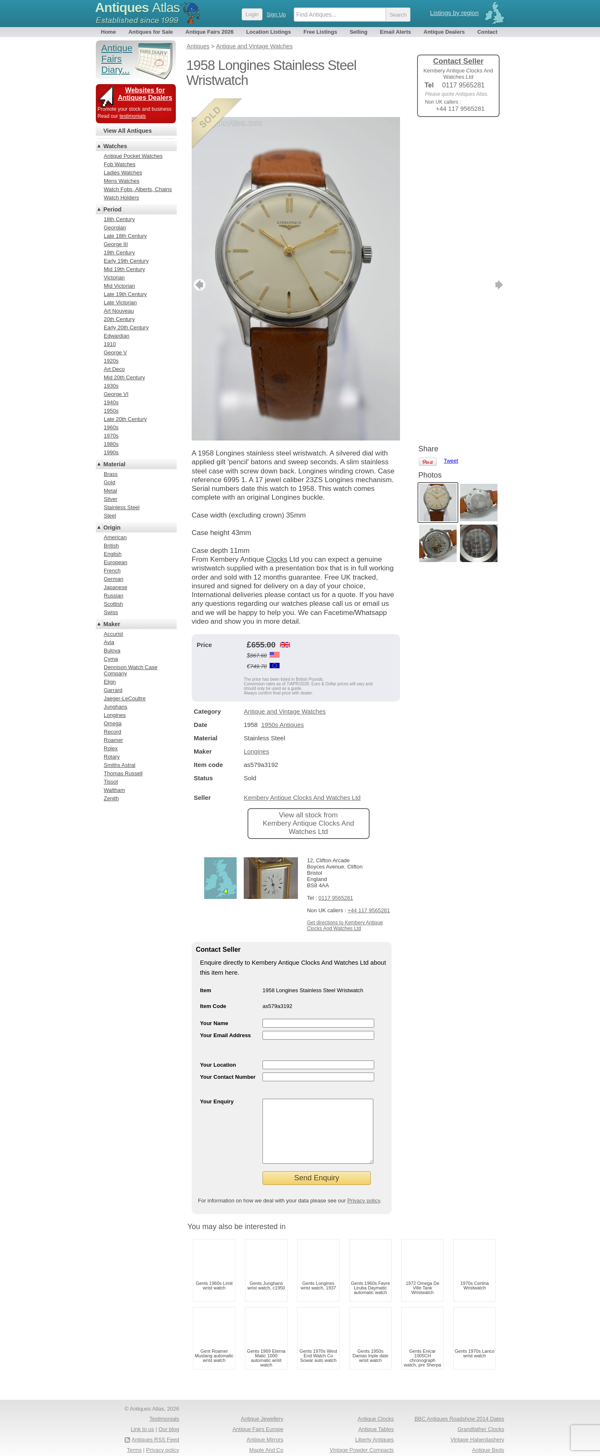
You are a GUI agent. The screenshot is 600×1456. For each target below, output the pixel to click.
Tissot (111, 782)
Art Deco (114, 369)
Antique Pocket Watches (133, 156)
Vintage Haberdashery (477, 1433)
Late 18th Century (125, 236)
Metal (110, 491)
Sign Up (276, 14)
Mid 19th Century (124, 269)
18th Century (119, 219)
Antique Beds (488, 1444)
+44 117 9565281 (369, 892)
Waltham (114, 790)
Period (112, 209)
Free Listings (320, 32)
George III (116, 244)
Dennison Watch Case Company (131, 670)
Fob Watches (119, 164)
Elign (110, 682)
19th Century (119, 252)
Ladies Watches (123, 172)
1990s (111, 452)
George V (115, 352)
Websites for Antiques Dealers (145, 94)
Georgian (115, 227)
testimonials (133, 116)
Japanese (115, 587)
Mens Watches (122, 181)
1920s (111, 361)
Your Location (218, 1046)
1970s (111, 436)
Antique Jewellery (262, 1412)
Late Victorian (120, 302)
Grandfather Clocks (481, 1423)
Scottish (113, 604)
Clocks (277, 541)
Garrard (113, 690)
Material (114, 464)
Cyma (111, 659)
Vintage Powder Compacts (362, 1444)
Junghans (115, 707)
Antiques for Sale (150, 32)
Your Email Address (225, 1016)
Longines (256, 732)
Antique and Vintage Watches (285, 692)
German (113, 579)
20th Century (119, 319)
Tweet (451, 137)
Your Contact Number (227, 1058)
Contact (487, 32)
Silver (111, 499)
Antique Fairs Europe (257, 1423)
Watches (115, 146)
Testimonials (164, 1412)
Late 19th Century (125, 294)
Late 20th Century (125, 419)
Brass (111, 474)
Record (112, 732)
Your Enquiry (217, 1083)
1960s (111, 427)
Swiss (111, 612)
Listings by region (454, 12)
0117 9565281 (335, 879)
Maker (111, 624)
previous (198, 266)
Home (108, 32)
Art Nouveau (119, 311)
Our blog (168, 1423)
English (113, 554)
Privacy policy (363, 1194)
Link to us (142, 1423)
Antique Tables (376, 1423)
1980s (111, 444)
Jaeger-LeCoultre (124, 698)
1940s (111, 402)
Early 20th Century (126, 327)
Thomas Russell (123, 773)
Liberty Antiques (374, 1433)
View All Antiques (127, 130)
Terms (134, 1444)
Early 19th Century (126, 261)
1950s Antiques (282, 705)
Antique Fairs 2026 (209, 32)
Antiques (137, 7)
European (115, 562)
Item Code (213, 987)
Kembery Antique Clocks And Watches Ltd (302, 778)
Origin (111, 527)
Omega (113, 723)
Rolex (111, 748)
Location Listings (268, 32)
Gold (109, 482)
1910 (110, 344)
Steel (110, 516)
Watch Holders (121, 197)
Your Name (214, 1004)
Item (205, 971)
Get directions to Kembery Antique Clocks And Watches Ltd (345, 907)
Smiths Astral (119, 765)
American (115, 537)
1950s (111, 411)
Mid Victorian (119, 286)
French (112, 570)
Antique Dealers (444, 32)
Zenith (111, 798)
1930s (111, 386)
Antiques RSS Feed (155, 1433)
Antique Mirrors (265, 1433)
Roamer (113, 740)
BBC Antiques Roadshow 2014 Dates (459, 1412)
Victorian (114, 277)
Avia (109, 642)
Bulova (112, 650)
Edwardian (116, 336)
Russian (113, 595)
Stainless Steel (122, 507)
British (111, 546)
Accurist (113, 634)
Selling (359, 32)
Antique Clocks (376, 1412)
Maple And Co (266, 1444)
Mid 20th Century (124, 377)
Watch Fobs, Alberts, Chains (138, 189)
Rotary (112, 757)
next (393, 266)
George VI (116, 394)
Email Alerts (395, 32)
